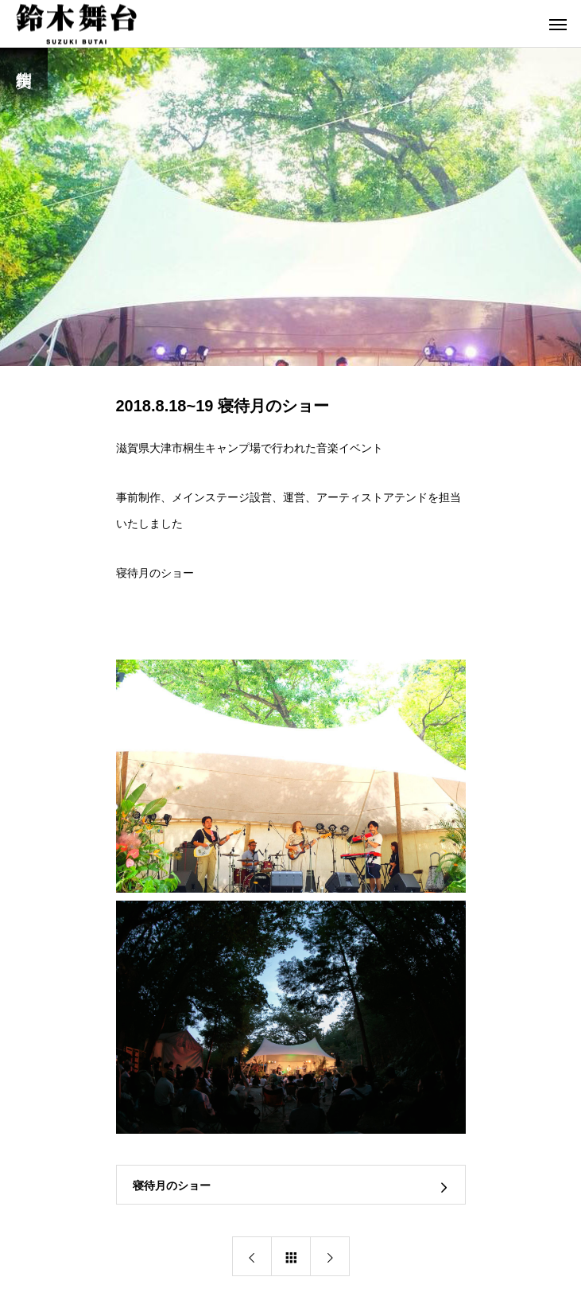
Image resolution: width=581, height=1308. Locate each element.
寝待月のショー (155, 572)
